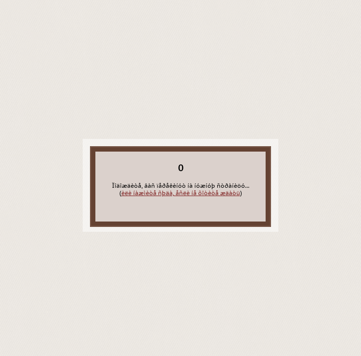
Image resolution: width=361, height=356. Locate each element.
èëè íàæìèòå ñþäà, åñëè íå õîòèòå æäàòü (180, 193)
